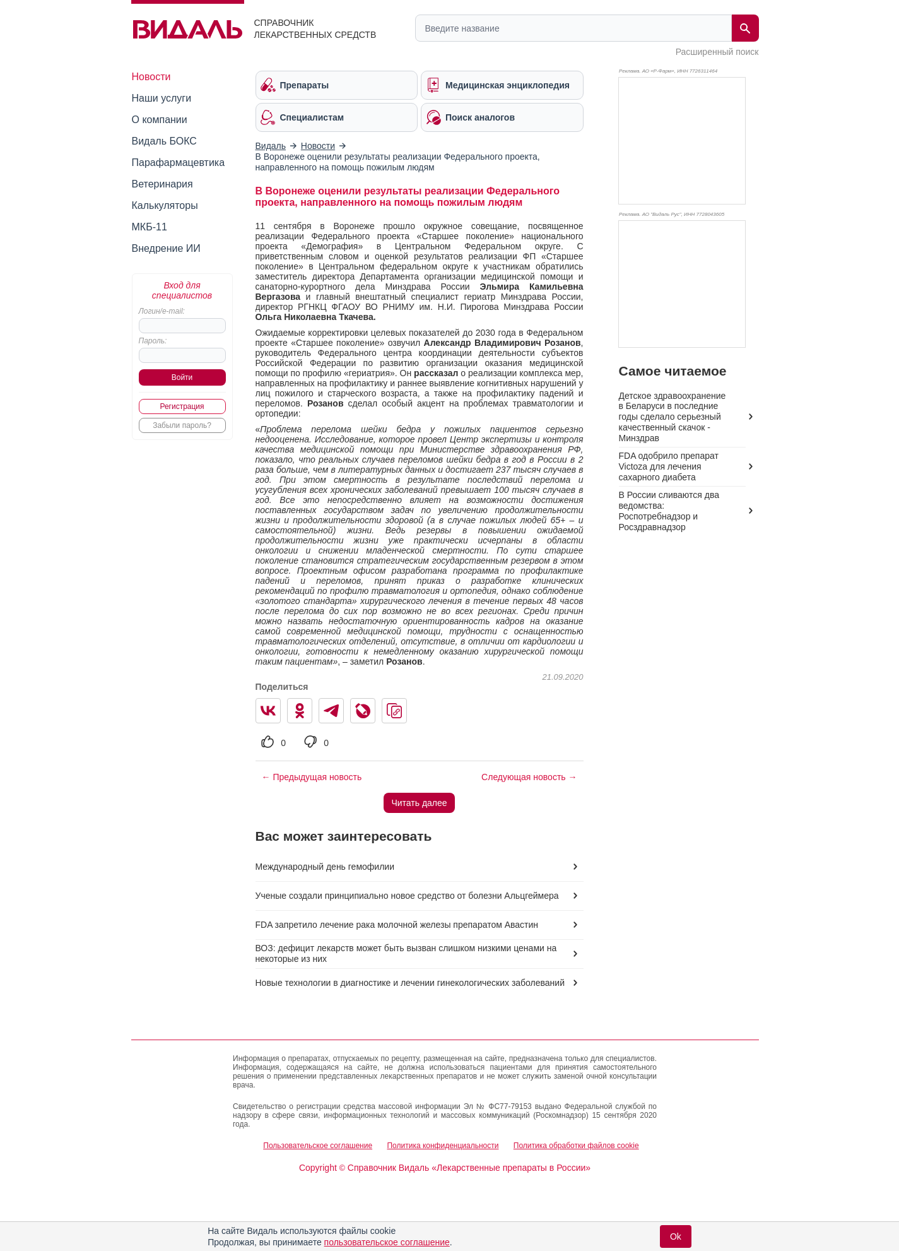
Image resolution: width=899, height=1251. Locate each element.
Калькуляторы (165, 205)
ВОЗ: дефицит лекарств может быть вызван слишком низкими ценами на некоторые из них (406, 953)
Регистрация (182, 406)
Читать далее (419, 803)
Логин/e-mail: (162, 311)
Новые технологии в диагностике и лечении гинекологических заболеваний (410, 983)
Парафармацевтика (178, 162)
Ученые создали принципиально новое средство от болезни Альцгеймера (407, 896)
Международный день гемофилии (325, 867)
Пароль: (153, 340)
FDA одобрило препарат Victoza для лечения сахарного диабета (669, 466)
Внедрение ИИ (166, 248)
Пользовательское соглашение (317, 1145)
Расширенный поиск (717, 52)
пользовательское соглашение (387, 1242)
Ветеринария (162, 184)
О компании (159, 119)
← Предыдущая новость (312, 777)
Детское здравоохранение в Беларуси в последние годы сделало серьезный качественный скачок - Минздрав (672, 417)
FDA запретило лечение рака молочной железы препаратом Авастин (397, 925)
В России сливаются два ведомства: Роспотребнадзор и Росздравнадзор (669, 511)
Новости (151, 76)
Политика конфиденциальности (442, 1145)
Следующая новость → (529, 777)
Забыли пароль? (182, 425)
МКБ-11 (149, 227)
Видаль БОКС (164, 141)
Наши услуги (162, 98)
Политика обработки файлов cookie (576, 1145)
